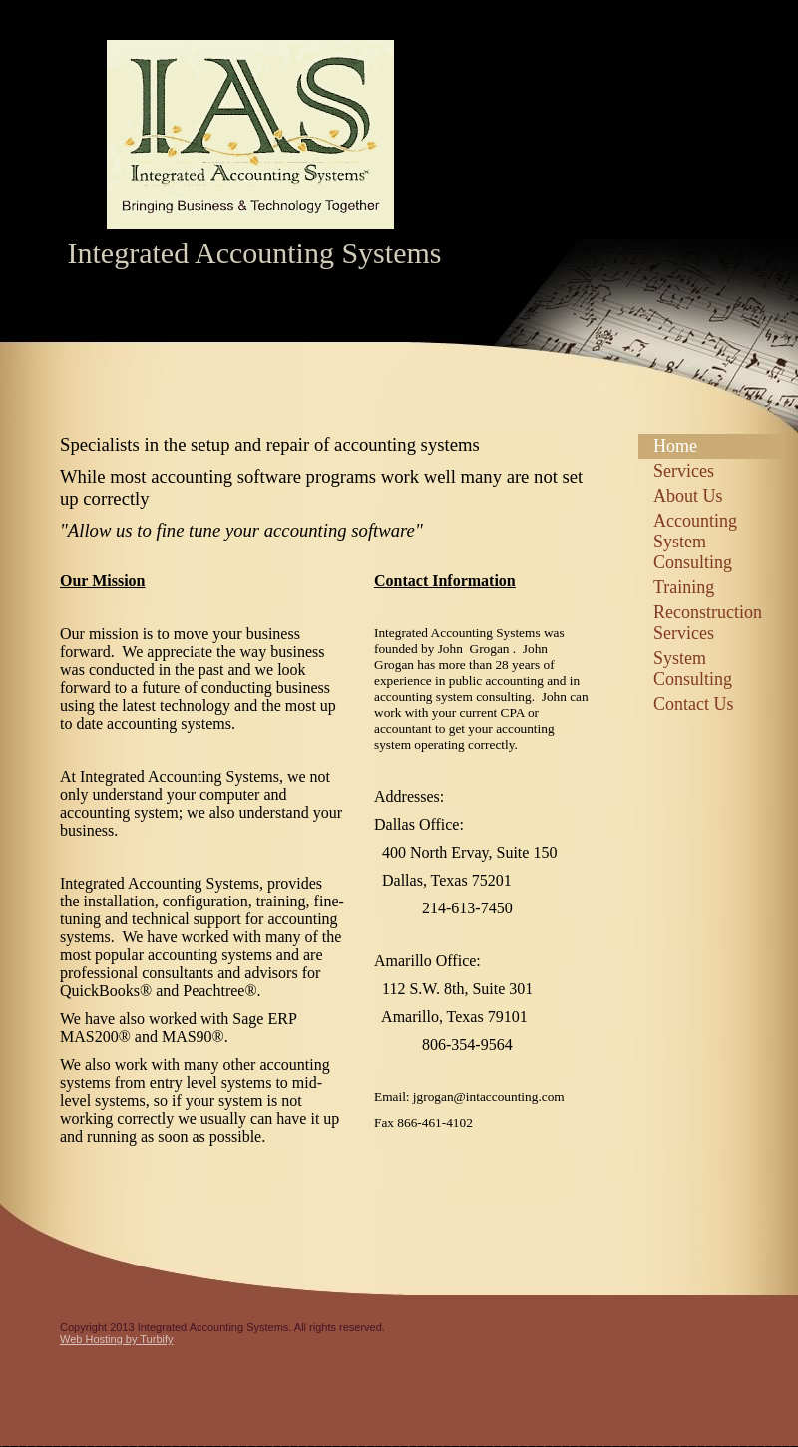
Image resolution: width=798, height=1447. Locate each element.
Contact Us (693, 704)
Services (683, 471)
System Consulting (692, 668)
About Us (688, 496)
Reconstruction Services (707, 622)
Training (683, 587)
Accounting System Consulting (695, 541)
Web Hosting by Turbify (117, 1339)
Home (675, 446)
